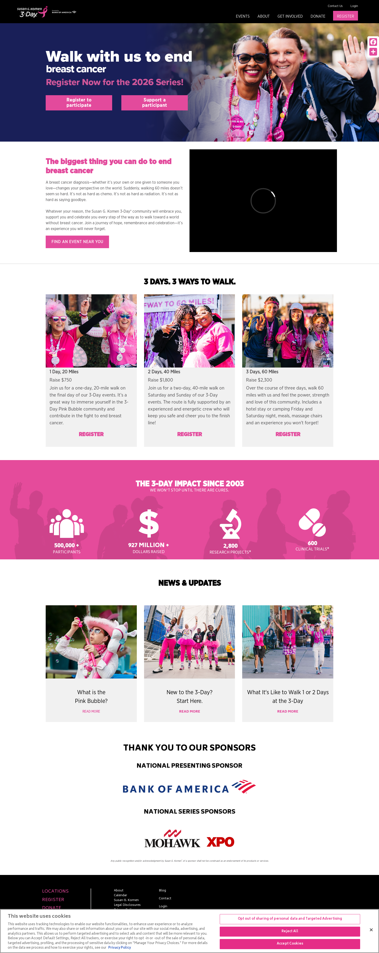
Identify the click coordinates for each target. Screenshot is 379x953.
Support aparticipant (154, 103)
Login (354, 6)
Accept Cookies (290, 944)
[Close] (371, 929)
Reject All (290, 931)
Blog (162, 890)
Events (243, 16)
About (263, 16)
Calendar (120, 895)
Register (345, 16)
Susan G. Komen (126, 900)
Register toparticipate (79, 103)
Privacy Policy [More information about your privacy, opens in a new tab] (119, 948)
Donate (318, 16)
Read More (91, 711)
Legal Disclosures (127, 905)
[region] (189, 931)
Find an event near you (77, 242)
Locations (55, 891)
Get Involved (290, 16)
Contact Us (335, 6)
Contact (165, 898)
